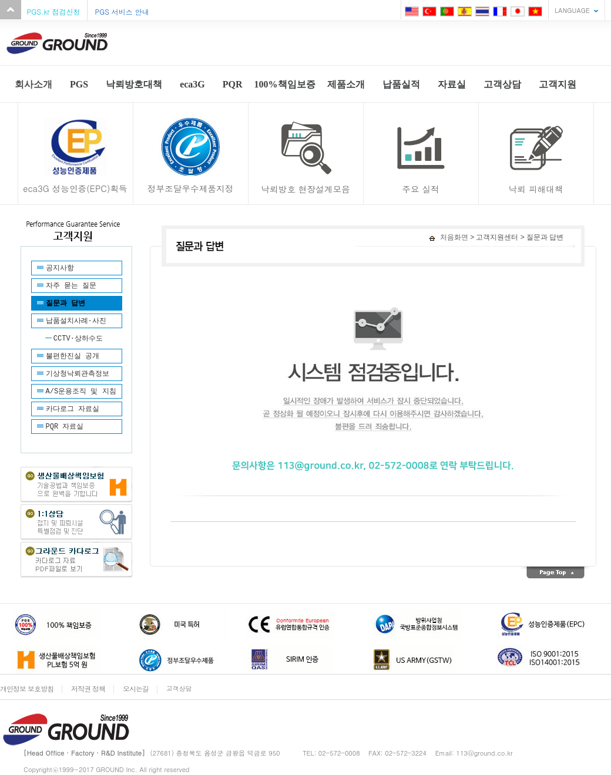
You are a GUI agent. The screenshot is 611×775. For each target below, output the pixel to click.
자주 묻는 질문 (71, 286)
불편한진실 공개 (72, 356)
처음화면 (448, 237)
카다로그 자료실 (72, 409)
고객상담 (179, 688)
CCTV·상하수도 (78, 339)
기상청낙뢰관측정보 (77, 374)
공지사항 (60, 268)
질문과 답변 (65, 303)
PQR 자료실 (65, 427)
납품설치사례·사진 (76, 321)
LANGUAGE (572, 10)
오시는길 (136, 688)
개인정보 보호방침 (26, 688)
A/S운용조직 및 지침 (81, 392)
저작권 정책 (88, 688)
